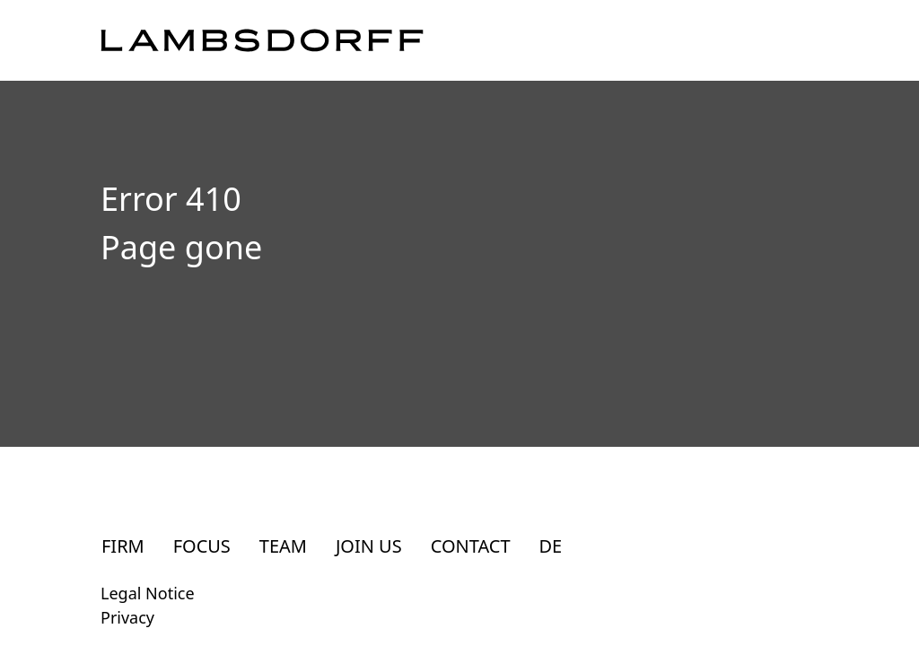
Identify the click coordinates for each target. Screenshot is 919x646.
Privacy (127, 617)
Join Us (369, 546)
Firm (122, 546)
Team (283, 546)
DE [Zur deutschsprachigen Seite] (550, 546)
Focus (202, 546)
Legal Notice (148, 593)
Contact (471, 546)
